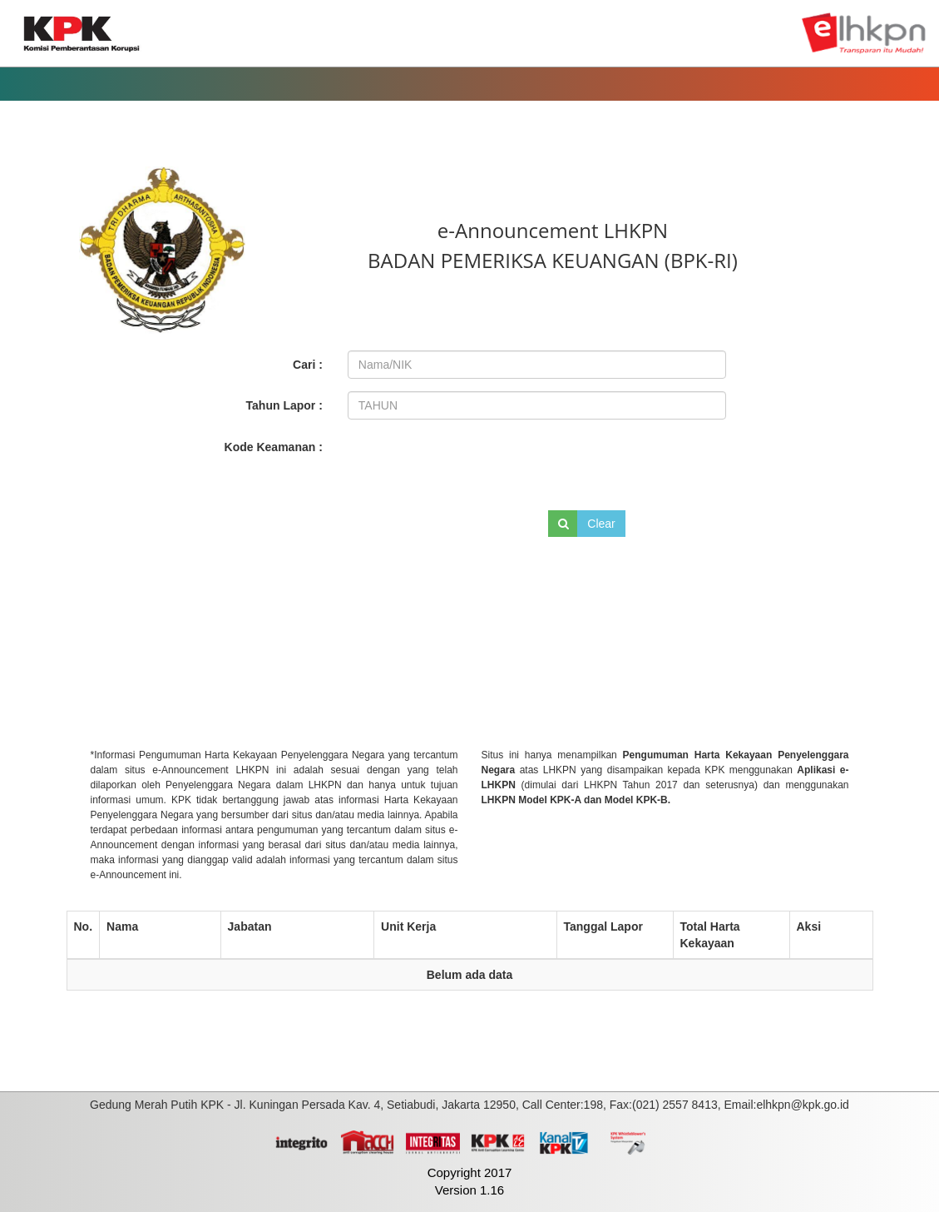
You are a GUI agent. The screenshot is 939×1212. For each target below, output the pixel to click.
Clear (601, 523)
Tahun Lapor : (284, 405)
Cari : (308, 364)
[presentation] (460, 462)
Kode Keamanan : (274, 447)
